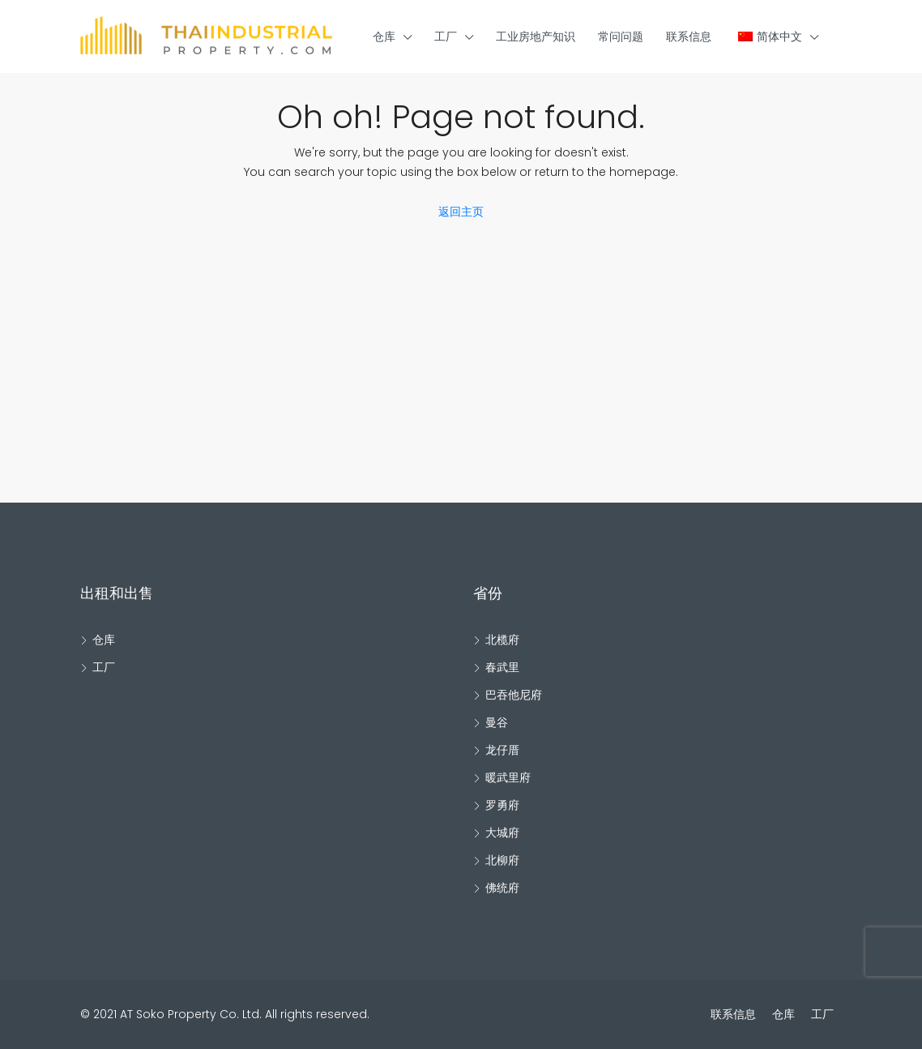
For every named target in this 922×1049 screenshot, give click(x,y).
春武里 (502, 667)
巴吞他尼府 (513, 695)
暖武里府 (508, 777)
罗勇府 (502, 805)
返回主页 (461, 211)
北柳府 (502, 860)
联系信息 (688, 36)
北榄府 (502, 640)
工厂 (445, 36)
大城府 (502, 832)
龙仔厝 (502, 750)
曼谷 (496, 722)
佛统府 (502, 888)
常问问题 (620, 36)
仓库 (384, 36)
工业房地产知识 (535, 36)
